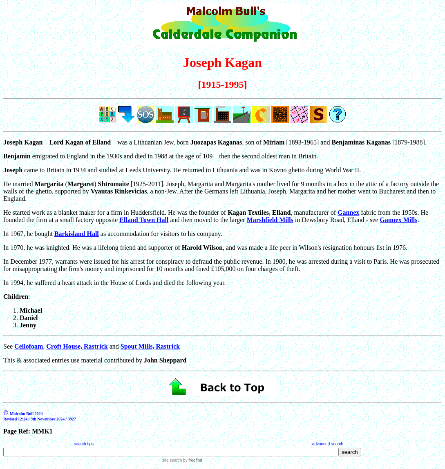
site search (172, 460)
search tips (84, 444)
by (192, 460)
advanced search (327, 444)
